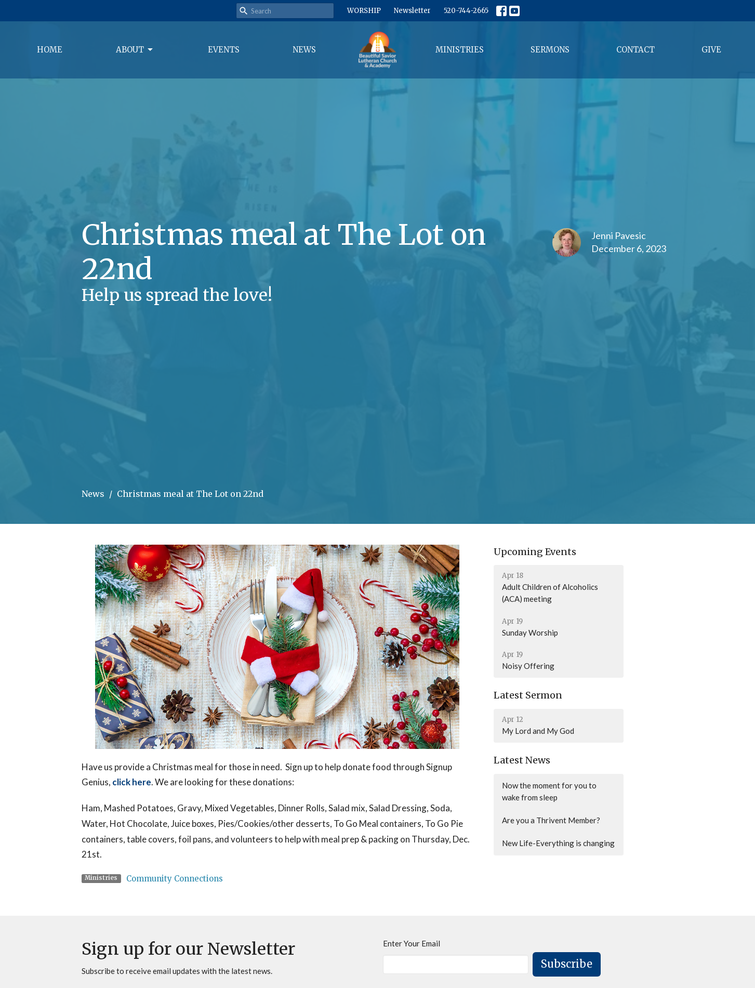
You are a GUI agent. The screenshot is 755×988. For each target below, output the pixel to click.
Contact (635, 50)
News (304, 50)
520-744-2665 (466, 10)
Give (711, 50)
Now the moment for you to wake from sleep (549, 791)
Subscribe (566, 963)
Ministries (459, 50)
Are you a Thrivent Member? (551, 820)
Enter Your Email (411, 943)
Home (49, 50)
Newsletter (412, 10)
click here (131, 781)
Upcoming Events (535, 552)
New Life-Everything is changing (558, 843)
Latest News (522, 760)
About (135, 50)
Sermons (550, 50)
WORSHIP (364, 10)
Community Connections (174, 879)
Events (224, 50)
